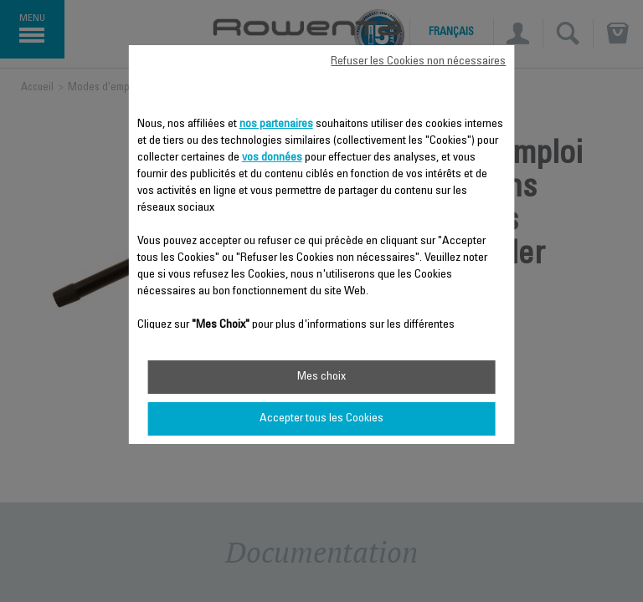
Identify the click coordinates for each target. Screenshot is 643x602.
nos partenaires (276, 124)
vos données (272, 158)
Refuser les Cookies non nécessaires (418, 62)
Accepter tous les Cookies (321, 419)
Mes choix (321, 377)
